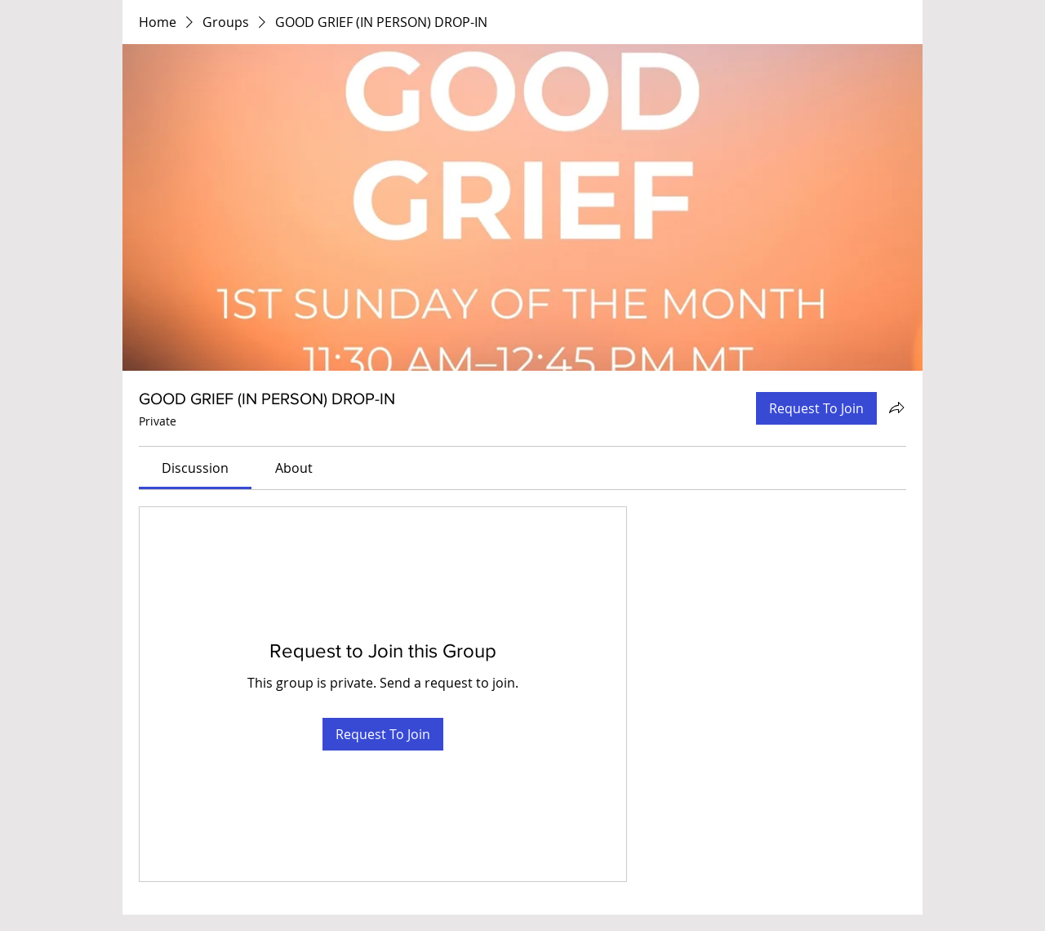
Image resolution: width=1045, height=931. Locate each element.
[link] (195, 468)
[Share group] (896, 407)
